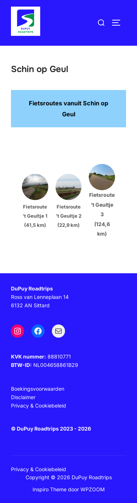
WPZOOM (92, 489)
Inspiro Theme (49, 489)
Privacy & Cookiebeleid (38, 469)
